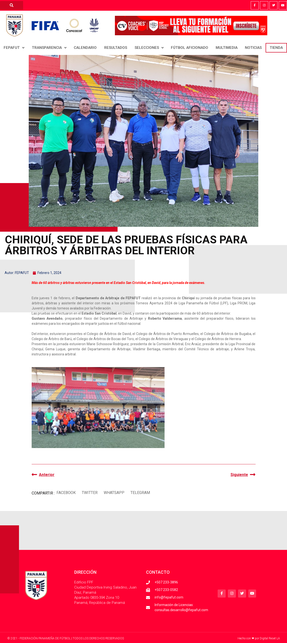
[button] (66, 492)
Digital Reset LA (270, 638)
